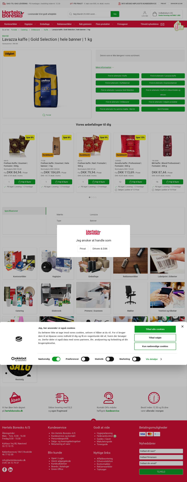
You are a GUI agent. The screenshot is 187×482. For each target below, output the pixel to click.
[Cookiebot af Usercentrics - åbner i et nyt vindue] (19, 476)
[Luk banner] (182, 444)
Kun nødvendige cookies (155, 463)
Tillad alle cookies (155, 446)
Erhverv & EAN (100, 248)
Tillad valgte (155, 455)
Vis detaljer (152, 476)
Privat (83, 248)
